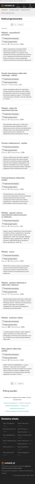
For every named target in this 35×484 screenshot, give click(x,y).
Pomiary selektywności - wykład (14, 143)
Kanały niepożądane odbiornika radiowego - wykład (14, 74)
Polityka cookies (17, 468)
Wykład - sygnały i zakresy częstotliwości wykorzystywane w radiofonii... (14, 215)
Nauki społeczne (23, 447)
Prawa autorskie (6, 470)
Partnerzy (30, 470)
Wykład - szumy (7, 252)
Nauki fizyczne (22, 432)
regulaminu (27, 466)
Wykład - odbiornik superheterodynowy (9, 109)
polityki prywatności (7, 468)
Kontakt (4, 473)
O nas (25, 470)
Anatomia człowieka (24, 403)
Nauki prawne (22, 444)
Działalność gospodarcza (12, 405)
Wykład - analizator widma (12, 318)
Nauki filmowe (22, 429)
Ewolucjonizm (25, 405)
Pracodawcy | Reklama (17, 470)
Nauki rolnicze (7, 447)
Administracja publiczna (11, 403)
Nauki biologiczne (8, 423)
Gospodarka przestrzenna (17, 408)
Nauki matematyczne (9, 440)
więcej (24, 0)
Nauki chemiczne (23, 423)
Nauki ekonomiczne (9, 429)
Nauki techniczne (8, 452)
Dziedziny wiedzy (10, 418)
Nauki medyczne (23, 440)
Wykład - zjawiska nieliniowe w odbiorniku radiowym (13, 284)
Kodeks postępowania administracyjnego (17, 411)
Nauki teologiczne (23, 452)
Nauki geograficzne (9, 435)
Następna (20, 24)
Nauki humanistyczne (24, 435)
